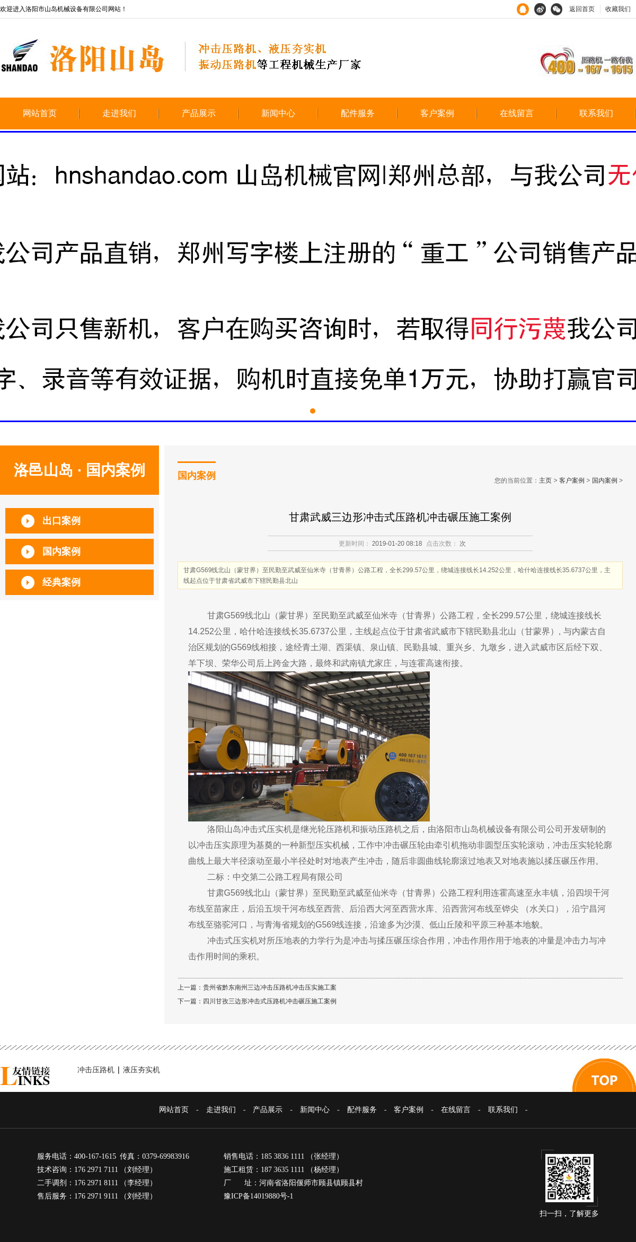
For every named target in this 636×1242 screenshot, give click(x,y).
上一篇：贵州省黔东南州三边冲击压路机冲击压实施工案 (257, 987)
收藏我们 (618, 9)
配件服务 (358, 113)
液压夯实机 (141, 1069)
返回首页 (582, 9)
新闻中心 (278, 113)
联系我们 (596, 113)
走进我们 (119, 113)
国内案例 (604, 480)
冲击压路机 (95, 1069)
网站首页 (40, 113)
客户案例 (437, 113)
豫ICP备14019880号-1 (258, 1196)
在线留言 (517, 113)
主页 (545, 480)
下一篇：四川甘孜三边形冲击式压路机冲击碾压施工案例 (257, 1001)
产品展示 (199, 113)
